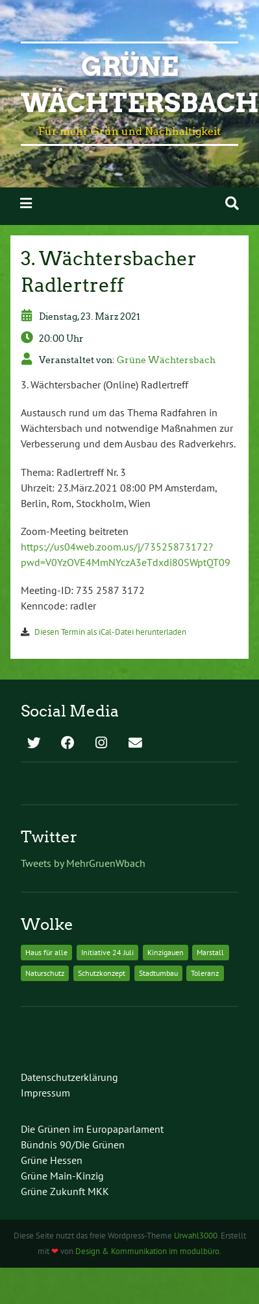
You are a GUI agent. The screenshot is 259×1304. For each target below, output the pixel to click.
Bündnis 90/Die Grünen (73, 1144)
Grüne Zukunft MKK (65, 1191)
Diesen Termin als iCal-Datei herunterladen (110, 631)
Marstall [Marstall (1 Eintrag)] (210, 952)
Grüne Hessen (51, 1160)
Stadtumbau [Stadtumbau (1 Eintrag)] (158, 973)
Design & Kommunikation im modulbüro (147, 1251)
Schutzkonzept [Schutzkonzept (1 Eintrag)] (101, 973)
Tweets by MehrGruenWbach (83, 863)
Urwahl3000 (195, 1235)
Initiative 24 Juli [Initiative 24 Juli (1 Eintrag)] (107, 952)
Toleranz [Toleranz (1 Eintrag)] (205, 973)
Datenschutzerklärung (69, 1077)
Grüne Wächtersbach (166, 360)
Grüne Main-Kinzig (62, 1175)
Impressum (45, 1092)
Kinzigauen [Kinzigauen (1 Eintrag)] (165, 952)
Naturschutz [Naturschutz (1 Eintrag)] (44, 973)
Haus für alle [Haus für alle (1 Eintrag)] (46, 952)
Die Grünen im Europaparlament (92, 1128)
